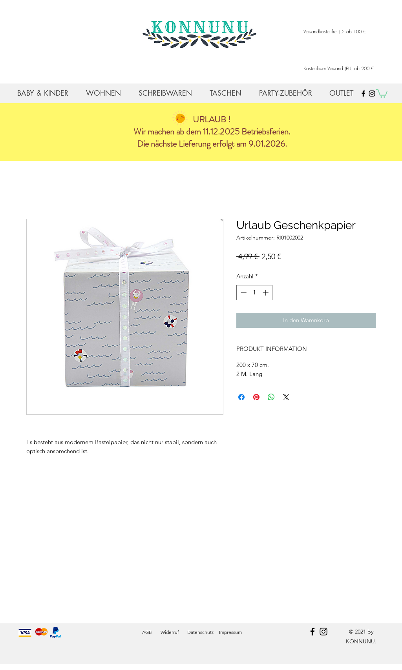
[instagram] (323, 631)
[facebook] (312, 631)
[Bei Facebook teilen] (241, 397)
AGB (147, 632)
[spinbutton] (254, 292)
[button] (381, 93)
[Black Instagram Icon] (372, 93)
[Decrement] (243, 292)
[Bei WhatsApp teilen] (271, 397)
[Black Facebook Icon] (363, 93)
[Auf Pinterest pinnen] (256, 397)
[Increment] (266, 292)
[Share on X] (286, 397)
